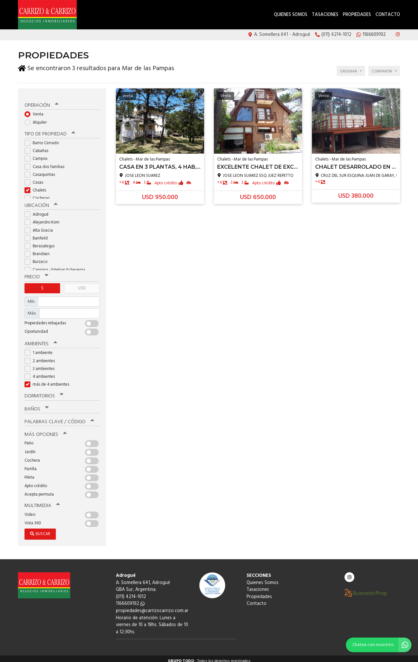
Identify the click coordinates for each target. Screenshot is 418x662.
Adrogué (38, 211)
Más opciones (45, 430)
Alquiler (37, 118)
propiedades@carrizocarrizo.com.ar (152, 606)
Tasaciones (325, 15)
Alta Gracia (40, 226)
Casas (35, 179)
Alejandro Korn (44, 219)
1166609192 (130, 599)
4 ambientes (41, 373)
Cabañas (38, 147)
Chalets (37, 187)
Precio (36, 273)
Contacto (388, 15)
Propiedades (357, 15)
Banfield (38, 234)
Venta (36, 111)
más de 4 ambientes (48, 380)
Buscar (40, 529)
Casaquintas (41, 171)
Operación (41, 102)
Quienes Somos (290, 15)
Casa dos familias (46, 163)
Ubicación (40, 202)
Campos (38, 155)
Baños (36, 405)
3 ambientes (41, 365)
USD (82, 284)
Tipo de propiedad (49, 130)
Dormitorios (43, 392)
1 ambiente (40, 349)
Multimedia (42, 501)
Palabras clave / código (59, 418)
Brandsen (39, 250)
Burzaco (38, 258)
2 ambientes (41, 357)
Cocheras (39, 195)
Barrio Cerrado (43, 139)
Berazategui (41, 242)
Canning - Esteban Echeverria (56, 266)
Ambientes (40, 340)
